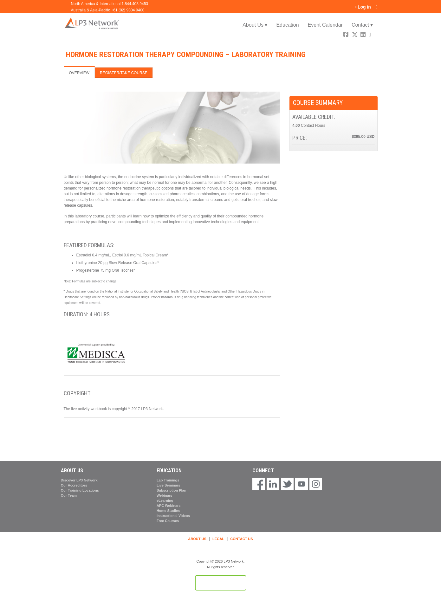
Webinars (164, 495)
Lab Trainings (168, 480)
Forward (372, 35)
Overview (79, 73)
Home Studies (168, 511)
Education (287, 25)
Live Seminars (168, 485)
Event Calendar (325, 25)
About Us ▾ (255, 25)
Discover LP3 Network (79, 480)
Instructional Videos (173, 516)
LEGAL (218, 539)
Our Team (69, 495)
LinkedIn (363, 35)
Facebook (346, 35)
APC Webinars (169, 505)
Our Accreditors (74, 485)
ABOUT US (197, 539)
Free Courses (168, 521)
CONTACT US (241, 539)
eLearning (165, 500)
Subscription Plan (171, 490)
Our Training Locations (80, 490)
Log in (364, 7)
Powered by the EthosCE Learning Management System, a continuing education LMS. (220, 582)
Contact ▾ (362, 25)
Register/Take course (123, 73)
